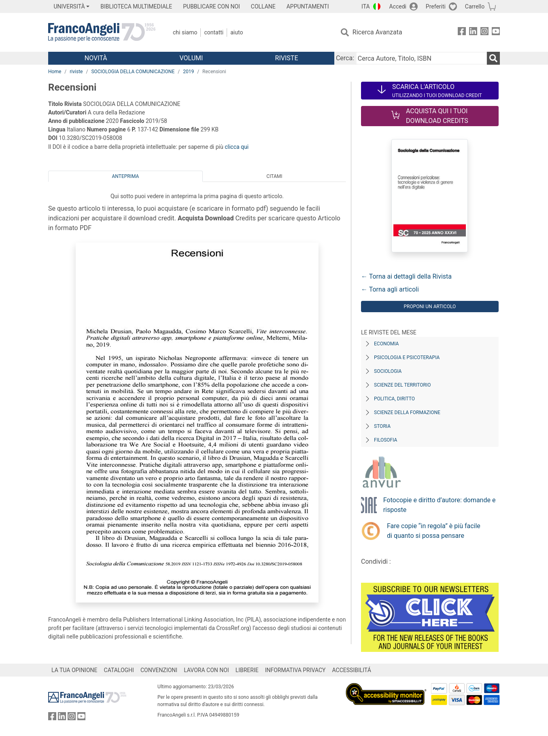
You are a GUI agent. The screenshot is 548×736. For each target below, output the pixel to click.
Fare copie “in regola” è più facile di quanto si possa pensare (433, 530)
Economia (386, 344)
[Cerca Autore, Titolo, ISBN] (421, 58)
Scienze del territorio (402, 385)
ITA (365, 6)
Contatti (213, 32)
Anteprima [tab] (125, 176)
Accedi (397, 6)
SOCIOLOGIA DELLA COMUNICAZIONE (132, 71)
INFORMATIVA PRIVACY (295, 670)
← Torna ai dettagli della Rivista (406, 276)
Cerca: (345, 58)
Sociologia (387, 371)
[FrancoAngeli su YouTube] (496, 32)
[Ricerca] (493, 58)
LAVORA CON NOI (206, 670)
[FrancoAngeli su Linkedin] (473, 32)
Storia (382, 426)
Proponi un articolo (430, 306)
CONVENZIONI (158, 670)
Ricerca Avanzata (377, 32)
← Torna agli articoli (390, 289)
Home (54, 71)
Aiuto (236, 32)
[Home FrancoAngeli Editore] (101, 32)
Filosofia (385, 440)
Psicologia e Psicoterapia (407, 357)
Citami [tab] (274, 176)
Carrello (474, 6)
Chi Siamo (185, 32)
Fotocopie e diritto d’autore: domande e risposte (439, 505)
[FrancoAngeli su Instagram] (484, 32)
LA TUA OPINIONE (74, 670)
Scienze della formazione (407, 412)
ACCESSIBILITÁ (351, 670)
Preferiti (436, 6)
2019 (188, 71)
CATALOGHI (119, 670)
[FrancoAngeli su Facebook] (462, 32)
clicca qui (237, 147)
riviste (76, 71)
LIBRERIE (247, 670)
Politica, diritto (394, 399)
